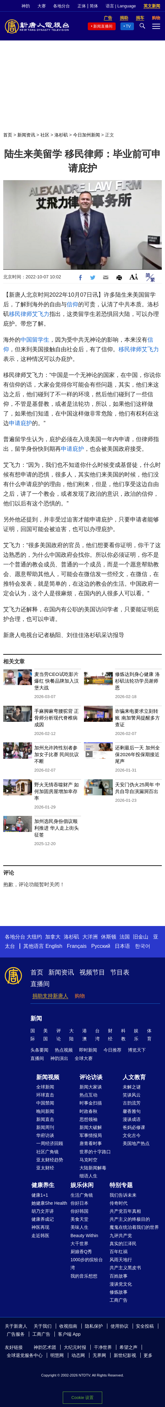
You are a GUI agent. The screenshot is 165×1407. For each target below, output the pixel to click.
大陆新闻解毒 (92, 1167)
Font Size (133, 276)
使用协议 (119, 1326)
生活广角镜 (81, 1195)
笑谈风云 (132, 1094)
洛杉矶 (61, 134)
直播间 (40, 983)
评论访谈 (91, 1077)
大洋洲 (90, 936)
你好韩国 (79, 1211)
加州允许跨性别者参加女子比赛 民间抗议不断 (56, 754)
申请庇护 (20, 423)
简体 (94, 6)
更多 (148, 1355)
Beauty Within (84, 1235)
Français (77, 946)
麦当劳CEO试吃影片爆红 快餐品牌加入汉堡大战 (56, 680)
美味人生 (79, 1227)
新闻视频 (47, 1077)
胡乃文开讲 (42, 1211)
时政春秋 (88, 1111)
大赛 (41, 6)
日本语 (122, 946)
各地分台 (61, 6)
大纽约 (34, 936)
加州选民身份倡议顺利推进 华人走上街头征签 (56, 827)
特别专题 (121, 1185)
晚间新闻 (45, 1111)
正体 (82, 6)
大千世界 (79, 1243)
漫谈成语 (132, 1119)
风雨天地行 (121, 1259)
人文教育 (134, 1077)
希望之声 (128, 1347)
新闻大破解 (90, 1127)
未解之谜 (132, 1086)
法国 (125, 936)
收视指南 (68, 1326)
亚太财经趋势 (49, 1159)
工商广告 (119, 1300)
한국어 (142, 946)
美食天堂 (79, 1219)
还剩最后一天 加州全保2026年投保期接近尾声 (137, 754)
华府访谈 (45, 1135)
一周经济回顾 (49, 1143)
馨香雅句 (132, 1111)
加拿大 (53, 936)
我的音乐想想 (83, 1276)
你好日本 (79, 1203)
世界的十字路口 (95, 1151)
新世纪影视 (125, 1355)
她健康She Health (49, 1203)
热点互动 (88, 1094)
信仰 (72, 304)
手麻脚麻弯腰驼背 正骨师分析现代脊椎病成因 (56, 717)
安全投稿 (145, 1326)
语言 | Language (121, 6)
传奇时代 (119, 1203)
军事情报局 (90, 1135)
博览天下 (137, 1050)
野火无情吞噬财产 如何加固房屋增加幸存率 (56, 791)
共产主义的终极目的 (130, 1219)
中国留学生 (35, 339)
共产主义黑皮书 (125, 1267)
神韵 (25, 6)
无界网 (99, 1355)
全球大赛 (84, 1058)
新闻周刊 (45, 1127)
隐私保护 (94, 1326)
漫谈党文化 (121, 1284)
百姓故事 (119, 1276)
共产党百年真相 (125, 1211)
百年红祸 (119, 1251)
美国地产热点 (136, 1143)
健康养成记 (42, 1219)
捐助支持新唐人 (50, 996)
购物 (80, 996)
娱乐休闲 (82, 1185)
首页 (7, 134)
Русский (100, 946)
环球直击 (45, 1094)
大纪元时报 (75, 1347)
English (53, 946)
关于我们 (43, 1326)
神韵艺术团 (45, 1347)
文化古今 (132, 1135)
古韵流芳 (132, 1103)
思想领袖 (88, 1119)
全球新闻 (45, 1086)
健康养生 (42, 1185)
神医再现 (40, 1227)
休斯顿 (108, 936)
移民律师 (20, 314)
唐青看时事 (90, 1143)
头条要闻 (39, 1050)
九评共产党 (121, 1235)
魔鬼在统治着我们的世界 (134, 1227)
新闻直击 (45, 1119)
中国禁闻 (45, 1103)
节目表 (119, 972)
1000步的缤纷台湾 (86, 1263)
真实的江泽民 (123, 1243)
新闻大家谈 (90, 1086)
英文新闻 (152, 6)
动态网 (78, 1355)
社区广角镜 (47, 1151)
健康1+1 (39, 1195)
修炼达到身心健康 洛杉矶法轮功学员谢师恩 (137, 680)
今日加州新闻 (86, 134)
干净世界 (103, 1347)
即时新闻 (88, 1050)
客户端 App (69, 1334)
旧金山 (140, 936)
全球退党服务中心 (25, 1355)
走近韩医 (40, 1235)
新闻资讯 (26, 134)
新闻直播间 (102, 26)
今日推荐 (112, 1050)
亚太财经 (45, 1167)
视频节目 (92, 972)
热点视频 (64, 1050)
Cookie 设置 (82, 1397)
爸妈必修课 (134, 1127)
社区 (44, 134)
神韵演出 (59, 1058)
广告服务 (16, 1334)
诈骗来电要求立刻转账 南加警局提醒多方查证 (137, 717)
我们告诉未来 (123, 1195)
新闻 (36, 1018)
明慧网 (57, 1355)
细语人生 (88, 1175)
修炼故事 (119, 1292)
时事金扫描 (90, 1103)
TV (128, 26)
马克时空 (88, 1159)
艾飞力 (40, 314)
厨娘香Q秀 (81, 1251)
